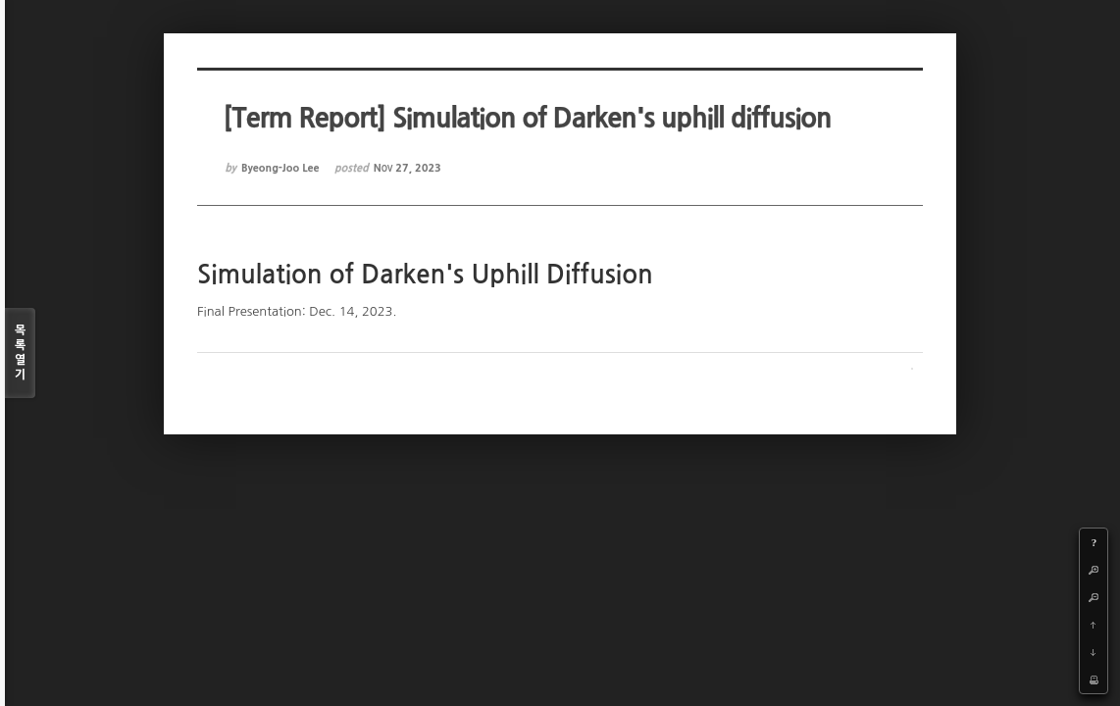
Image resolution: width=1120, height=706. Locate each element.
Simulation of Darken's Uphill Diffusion (425, 274)
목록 (20, 353)
